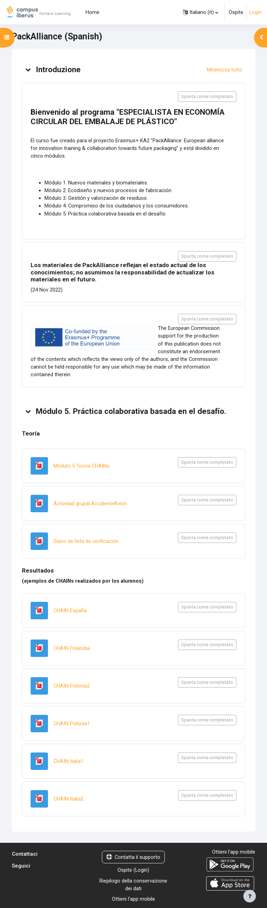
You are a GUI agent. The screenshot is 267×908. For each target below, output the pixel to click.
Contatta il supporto (133, 857)
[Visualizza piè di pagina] (249, 896)
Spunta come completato (207, 96)
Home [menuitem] (92, 12)
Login (255, 12)
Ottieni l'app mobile (133, 899)
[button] (200, 12)
